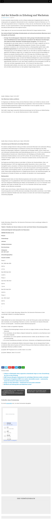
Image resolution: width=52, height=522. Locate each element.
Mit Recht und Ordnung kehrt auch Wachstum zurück (17, 384)
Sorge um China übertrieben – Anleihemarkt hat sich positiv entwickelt (22, 382)
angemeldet (9, 403)
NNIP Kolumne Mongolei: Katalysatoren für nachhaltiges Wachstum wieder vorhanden (26, 377)
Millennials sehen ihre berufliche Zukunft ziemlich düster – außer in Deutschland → (37, 391)
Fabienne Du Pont (5, 17)
